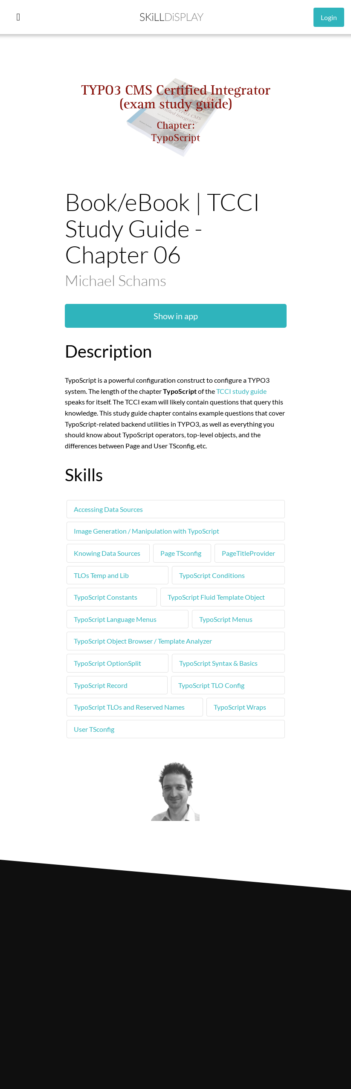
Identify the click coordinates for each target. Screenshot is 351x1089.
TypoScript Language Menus (115, 619)
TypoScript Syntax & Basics (218, 663)
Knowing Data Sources (107, 553)
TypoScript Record (101, 685)
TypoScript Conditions (212, 575)
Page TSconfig (180, 553)
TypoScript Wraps (240, 707)
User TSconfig (94, 729)
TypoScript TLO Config (211, 685)
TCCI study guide (241, 391)
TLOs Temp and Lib (101, 575)
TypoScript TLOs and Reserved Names (129, 707)
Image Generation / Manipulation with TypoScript (146, 531)
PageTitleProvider (248, 553)
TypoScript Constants (105, 597)
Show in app (176, 316)
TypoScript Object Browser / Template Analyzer (143, 641)
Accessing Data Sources (108, 509)
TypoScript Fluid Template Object (216, 597)
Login (329, 17)
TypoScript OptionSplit (107, 663)
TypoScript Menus (225, 619)
